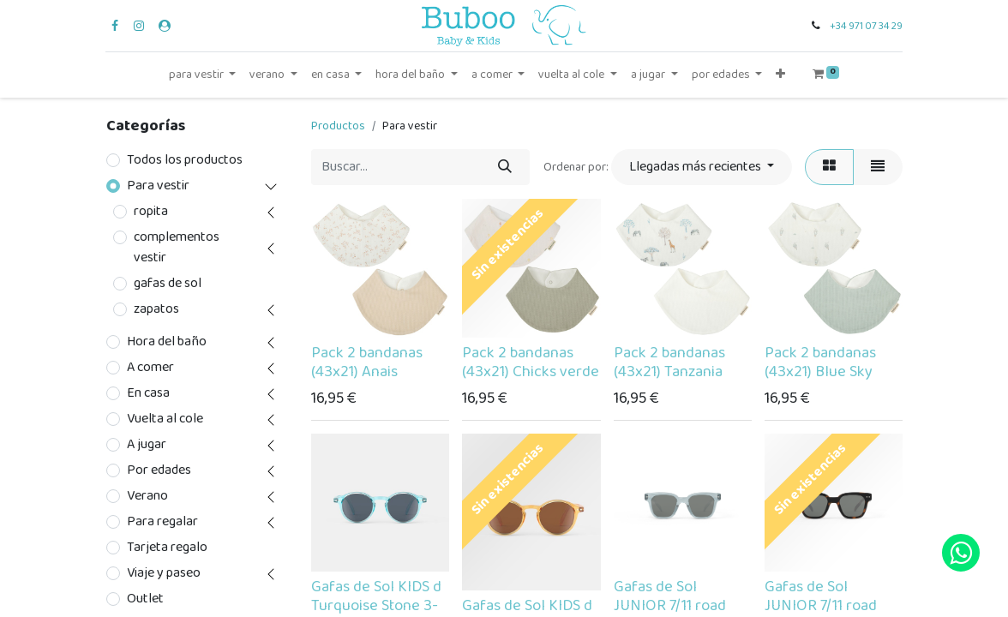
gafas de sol (167, 283)
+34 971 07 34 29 (866, 26)
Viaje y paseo (164, 573)
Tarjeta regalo (167, 547)
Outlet (145, 599)
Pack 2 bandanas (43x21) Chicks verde (530, 362)
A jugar (146, 444)
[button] (780, 75)
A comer (150, 367)
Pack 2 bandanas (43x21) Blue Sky (820, 362)
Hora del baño (167, 342)
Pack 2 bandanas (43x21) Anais (367, 362)
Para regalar (162, 522)
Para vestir (158, 186)
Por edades (159, 470)
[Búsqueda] (505, 167)
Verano (147, 496)
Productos (338, 126)
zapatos (156, 309)
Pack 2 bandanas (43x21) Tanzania (669, 362)
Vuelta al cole (165, 419)
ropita (151, 211)
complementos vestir (176, 247)
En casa (148, 393)
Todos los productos (185, 160)
